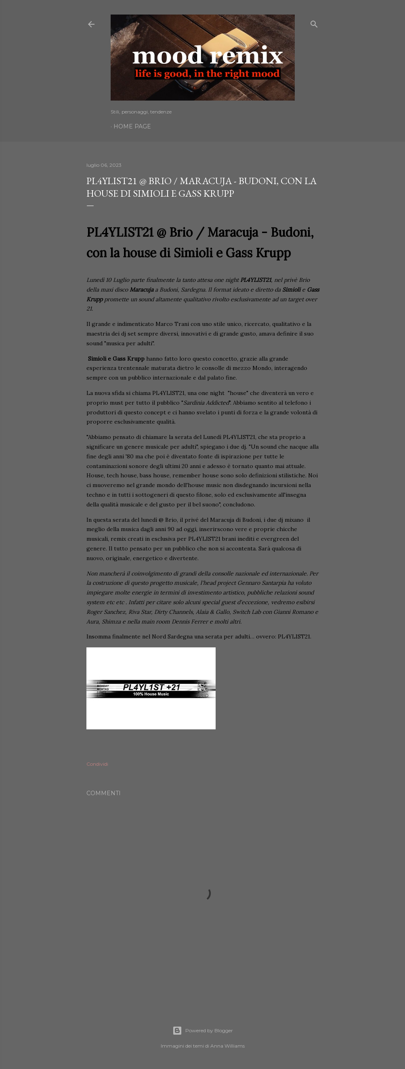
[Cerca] (314, 22)
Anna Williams (227, 1046)
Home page (132, 126)
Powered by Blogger (202, 1030)
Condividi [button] (97, 764)
